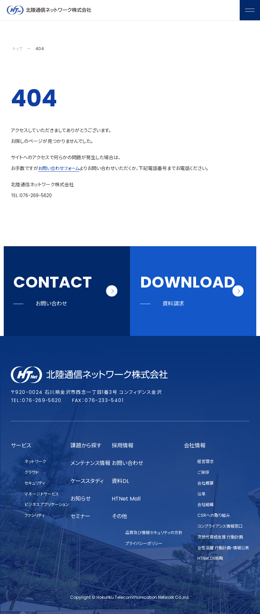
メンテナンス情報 (90, 463)
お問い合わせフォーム (60, 168)
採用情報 (122, 445)
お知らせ (80, 499)
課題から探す (85, 445)
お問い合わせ (127, 463)
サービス (21, 445)
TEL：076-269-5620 (33, 195)
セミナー (80, 516)
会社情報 (194, 445)
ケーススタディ (87, 481)
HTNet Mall (126, 499)
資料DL (120, 481)
